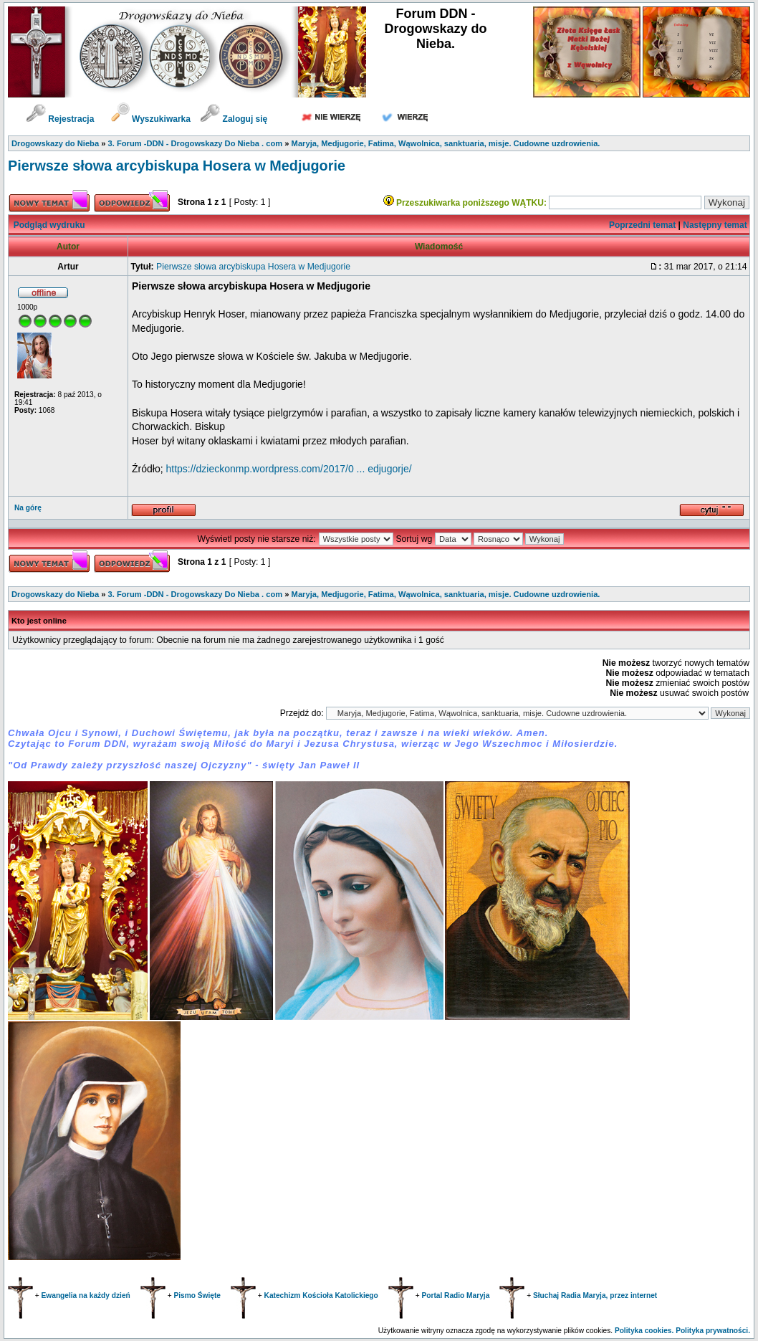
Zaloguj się (233, 119)
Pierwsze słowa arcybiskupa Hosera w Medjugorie (176, 165)
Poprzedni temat (642, 225)
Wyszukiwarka (152, 119)
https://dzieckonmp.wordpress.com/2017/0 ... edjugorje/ (288, 468)
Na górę (28, 508)
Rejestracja (60, 119)
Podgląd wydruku (49, 225)
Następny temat (715, 225)
